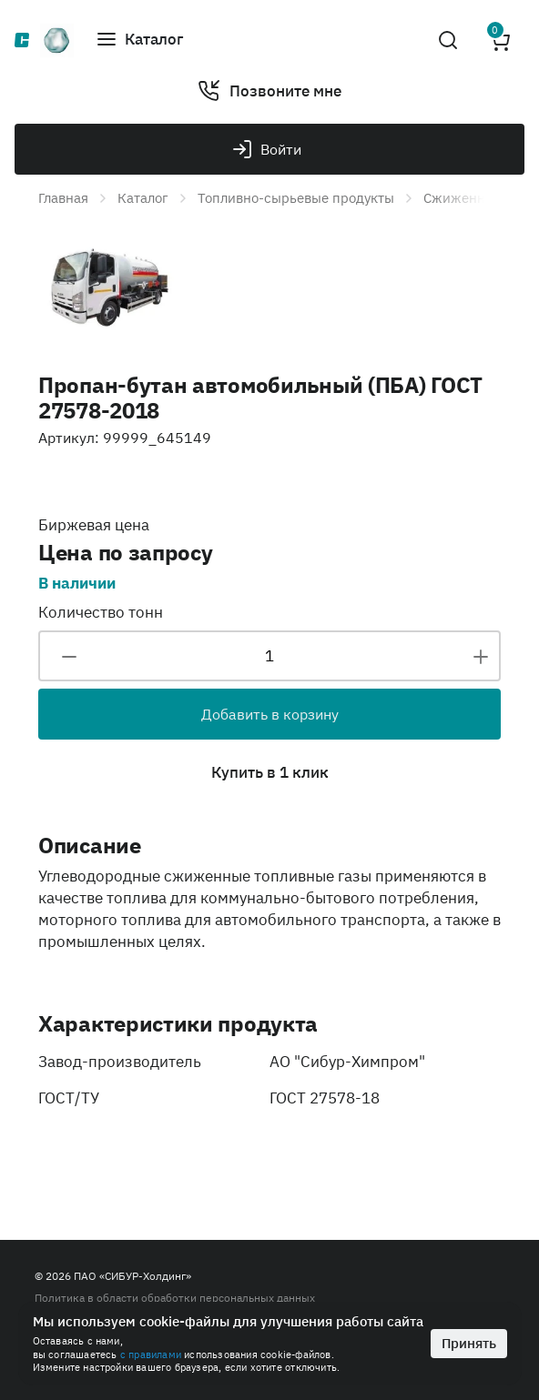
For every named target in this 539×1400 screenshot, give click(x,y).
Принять (469, 1343)
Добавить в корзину (270, 714)
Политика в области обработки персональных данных (175, 1297)
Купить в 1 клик (270, 772)
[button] (139, 40)
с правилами (150, 1354)
